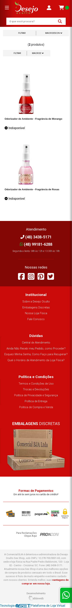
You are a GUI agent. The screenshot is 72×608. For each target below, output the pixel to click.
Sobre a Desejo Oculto (36, 301)
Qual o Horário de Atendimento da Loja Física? (36, 360)
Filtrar (21, 33)
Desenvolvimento (36, 596)
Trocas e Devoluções (36, 389)
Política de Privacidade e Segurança (36, 395)
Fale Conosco (36, 319)
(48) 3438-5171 (36, 237)
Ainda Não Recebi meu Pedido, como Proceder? (36, 348)
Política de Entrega (36, 401)
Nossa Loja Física (36, 313)
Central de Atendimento (36, 342)
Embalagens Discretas (36, 307)
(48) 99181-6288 (36, 244)
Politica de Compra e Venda (36, 407)
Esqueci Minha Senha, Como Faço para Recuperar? (36, 354)
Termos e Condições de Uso (36, 383)
